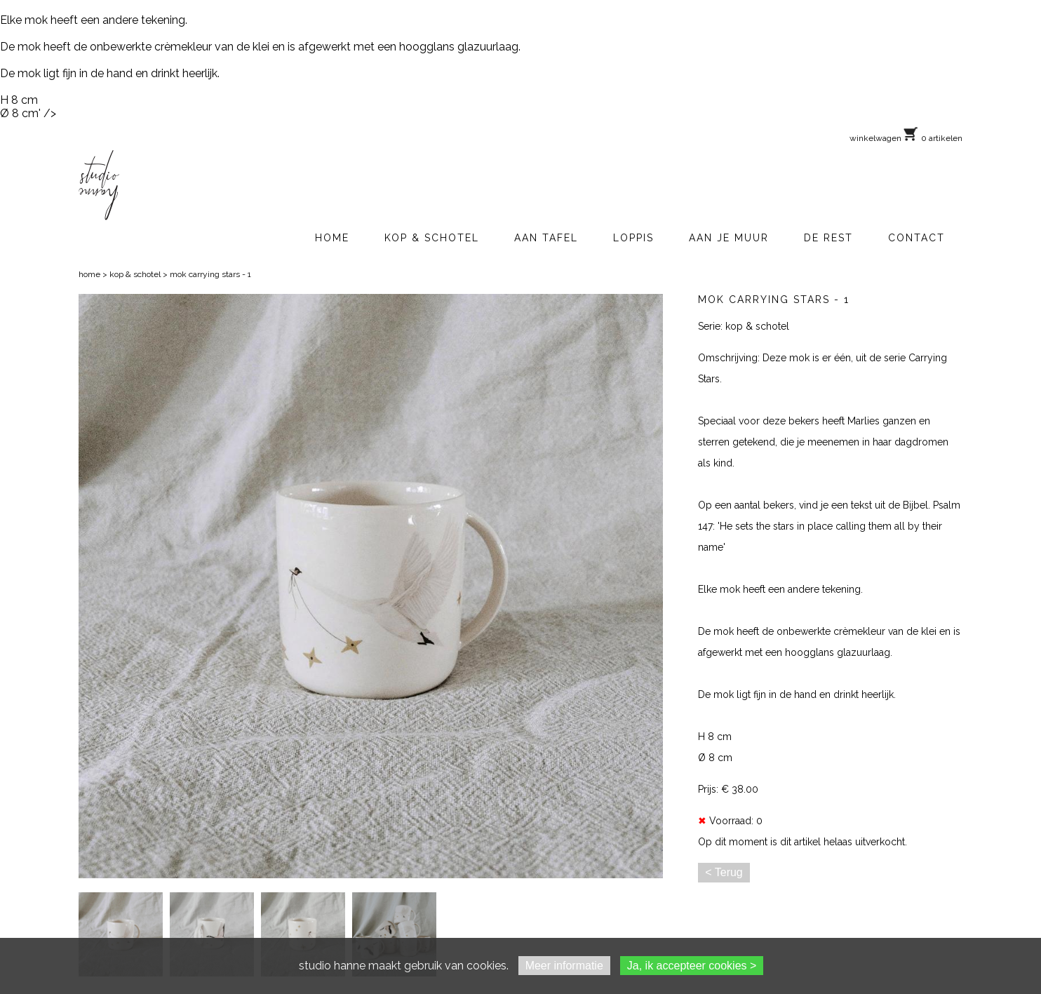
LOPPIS (633, 237)
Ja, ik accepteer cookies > (692, 966)
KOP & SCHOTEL (431, 237)
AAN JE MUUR (729, 237)
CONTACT (916, 237)
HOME (332, 237)
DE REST (828, 237)
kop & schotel (135, 274)
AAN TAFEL (546, 237)
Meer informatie (564, 966)
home (89, 274)
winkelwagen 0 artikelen (905, 138)
